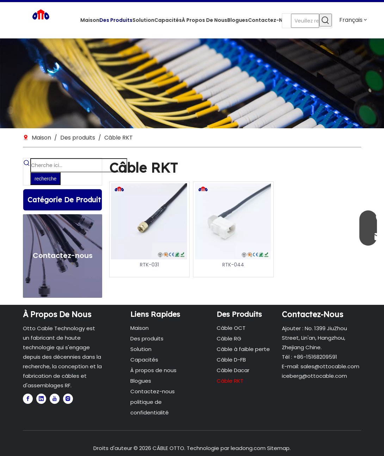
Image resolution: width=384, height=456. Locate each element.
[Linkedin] (41, 399)
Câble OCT (231, 328)
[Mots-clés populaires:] (325, 20)
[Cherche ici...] (78, 165)
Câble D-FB (231, 359)
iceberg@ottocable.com (314, 376)
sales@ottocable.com (330, 366)
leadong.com (248, 448)
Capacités (144, 359)
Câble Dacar (233, 370)
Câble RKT (230, 380)
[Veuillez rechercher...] (305, 21)
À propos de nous (153, 370)
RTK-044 (233, 264)
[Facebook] (28, 399)
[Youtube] (55, 399)
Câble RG (229, 338)
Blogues (140, 380)
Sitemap (278, 448)
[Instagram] (68, 399)
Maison (139, 328)
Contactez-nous (152, 391)
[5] (192, 83)
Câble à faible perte (243, 349)
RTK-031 (149, 264)
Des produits (146, 338)
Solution (140, 349)
